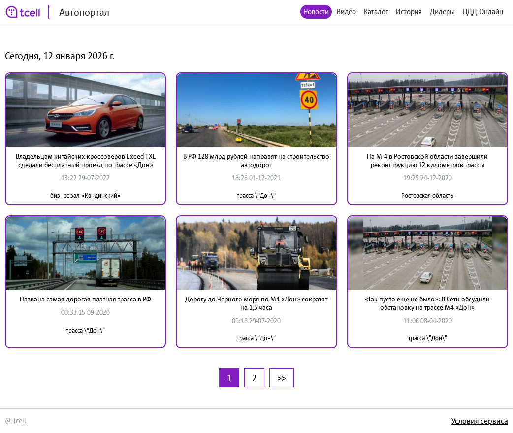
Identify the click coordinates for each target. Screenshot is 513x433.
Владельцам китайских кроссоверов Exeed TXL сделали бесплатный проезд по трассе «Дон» (86, 160)
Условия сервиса (479, 421)
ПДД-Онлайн (483, 11)
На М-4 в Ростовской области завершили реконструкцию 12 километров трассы (427, 160)
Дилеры (442, 11)
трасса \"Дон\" (256, 195)
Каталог (376, 11)
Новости (316, 11)
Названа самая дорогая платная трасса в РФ (85, 299)
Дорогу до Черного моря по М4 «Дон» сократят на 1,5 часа (256, 303)
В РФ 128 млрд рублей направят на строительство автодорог (256, 160)
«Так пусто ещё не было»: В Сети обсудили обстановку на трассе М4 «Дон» (427, 303)
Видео (346, 11)
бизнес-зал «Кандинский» (85, 195)
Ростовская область (427, 195)
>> (281, 377)
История (409, 11)
